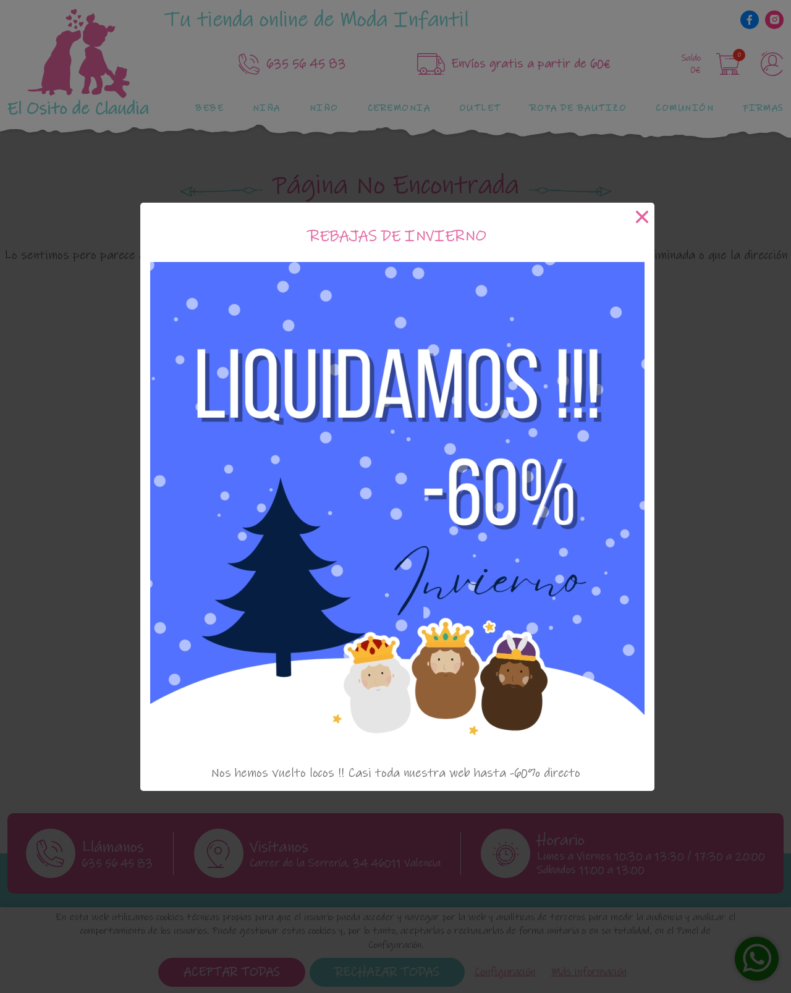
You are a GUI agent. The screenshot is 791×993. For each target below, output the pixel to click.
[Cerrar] (642, 216)
